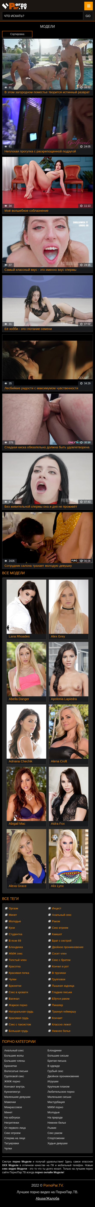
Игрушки (53, 1081)
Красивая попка (19, 972)
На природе (55, 1117)
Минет (13, 914)
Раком (56, 921)
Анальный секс (61, 914)
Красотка (15, 966)
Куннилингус (12, 1091)
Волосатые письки (16, 1071)
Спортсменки (56, 1138)
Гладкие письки (62, 992)
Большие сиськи (58, 1055)
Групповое (58, 979)
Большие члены (14, 1060)
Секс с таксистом (20, 1024)
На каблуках (12, 1117)
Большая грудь (18, 1030)
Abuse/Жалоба (47, 1198)
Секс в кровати (18, 992)
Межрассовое (13, 1107)
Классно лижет (61, 1024)
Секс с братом (61, 960)
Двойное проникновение (67, 947)
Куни (12, 927)
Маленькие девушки (17, 1096)
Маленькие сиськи (59, 1096)
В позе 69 (15, 940)
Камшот (57, 934)
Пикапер (57, 1005)
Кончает (57, 1018)
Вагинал (14, 998)
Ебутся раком (61, 998)
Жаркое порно (18, 1005)
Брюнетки (15, 985)
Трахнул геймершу (64, 1011)
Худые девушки (58, 1143)
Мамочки (10, 1102)
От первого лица (15, 1127)
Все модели (13, 573)
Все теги (10, 899)
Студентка (15, 934)
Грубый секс (55, 1071)
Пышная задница (63, 985)
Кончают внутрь (14, 1086)
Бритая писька (57, 1060)
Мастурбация (56, 1102)
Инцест (56, 908)
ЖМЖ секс (16, 953)
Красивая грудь (19, 1018)
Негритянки (11, 1122)
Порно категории (19, 1041)
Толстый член (18, 960)
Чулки (12, 979)
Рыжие (52, 1127)
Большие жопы (14, 1055)
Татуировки (11, 1143)
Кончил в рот (60, 966)
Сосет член (59, 953)
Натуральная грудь (21, 1011)
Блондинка (16, 947)
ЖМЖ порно (12, 1081)
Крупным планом (58, 1086)
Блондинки (55, 1050)
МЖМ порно (55, 1107)
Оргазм (13, 908)
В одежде (54, 1066)
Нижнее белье (61, 1030)
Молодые (15, 921)
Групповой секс (14, 1076)
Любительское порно (61, 1091)
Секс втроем (60, 927)
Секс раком (55, 1133)
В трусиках (59, 972)
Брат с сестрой (61, 940)
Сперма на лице (14, 1138)
